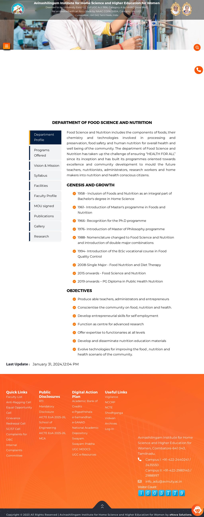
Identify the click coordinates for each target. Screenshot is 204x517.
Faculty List (14, 397)
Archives (111, 423)
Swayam (78, 438)
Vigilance (111, 397)
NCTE (109, 407)
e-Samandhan (81, 417)
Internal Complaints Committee (14, 450)
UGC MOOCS (81, 449)
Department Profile (44, 137)
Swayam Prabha (83, 444)
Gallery (39, 226)
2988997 (152, 475)
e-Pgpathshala (82, 412)
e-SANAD (78, 422)
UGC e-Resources (84, 454)
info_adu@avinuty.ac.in (163, 481)
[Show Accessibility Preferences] (198, 56)
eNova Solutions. (181, 514)
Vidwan (110, 418)
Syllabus (40, 175)
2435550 (152, 465)
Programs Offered (41, 152)
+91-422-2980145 (176, 470)
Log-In (109, 429)
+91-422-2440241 (175, 460)
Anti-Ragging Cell (18, 402)
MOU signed (44, 206)
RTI (41, 401)
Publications (44, 216)
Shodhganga (114, 413)
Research (41, 236)
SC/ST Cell (13, 429)
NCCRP (110, 402)
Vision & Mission (46, 165)
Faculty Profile (45, 196)
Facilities (41, 186)
